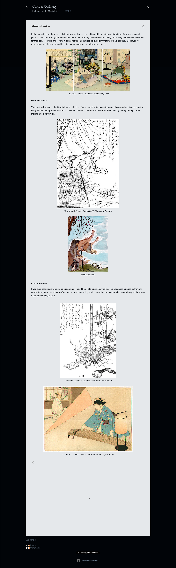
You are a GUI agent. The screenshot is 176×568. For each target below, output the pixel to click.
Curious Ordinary (44, 6)
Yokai (105, 11)
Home (68, 11)
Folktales (119, 11)
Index (93, 11)
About (80, 11)
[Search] (148, 7)
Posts (32, 545)
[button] (143, 26)
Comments (34, 548)
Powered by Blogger (88, 560)
